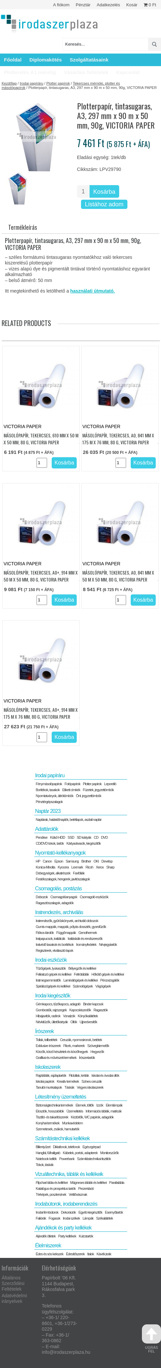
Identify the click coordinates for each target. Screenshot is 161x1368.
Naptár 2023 (47, 811)
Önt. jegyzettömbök (88, 796)
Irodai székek (71, 1218)
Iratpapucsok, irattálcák (50, 939)
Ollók (73, 1022)
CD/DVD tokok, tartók (50, 843)
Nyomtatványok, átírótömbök (54, 796)
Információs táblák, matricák (103, 1111)
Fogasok (54, 1218)
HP (38, 861)
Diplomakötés (45, 59)
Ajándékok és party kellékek (63, 1227)
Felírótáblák (81, 974)
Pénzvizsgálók (109, 980)
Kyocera (63, 867)
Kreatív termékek (68, 1081)
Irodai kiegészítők (52, 995)
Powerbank (66, 1159)
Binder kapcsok (93, 1004)
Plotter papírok (58, 83)
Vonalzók (69, 1016)
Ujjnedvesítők (88, 1022)
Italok (90, 1254)
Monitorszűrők (109, 1153)
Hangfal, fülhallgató (48, 1153)
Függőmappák (66, 933)
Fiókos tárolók (44, 933)
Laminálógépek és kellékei (80, 980)
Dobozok (41, 897)
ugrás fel (151, 1338)
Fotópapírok (72, 784)
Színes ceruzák (92, 1081)
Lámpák (88, 1218)
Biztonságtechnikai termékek (54, 1105)
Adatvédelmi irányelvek (14, 1298)
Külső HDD (57, 837)
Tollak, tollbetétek (46, 1040)
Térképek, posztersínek (51, 1194)
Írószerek (44, 1031)
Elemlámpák (114, 1105)
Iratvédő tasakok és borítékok (54, 944)
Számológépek (83, 986)
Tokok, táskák (44, 1165)
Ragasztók (101, 1010)
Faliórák (41, 1218)
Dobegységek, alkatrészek (53, 873)
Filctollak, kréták (79, 1075)
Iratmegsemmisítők (48, 980)
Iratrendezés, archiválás (59, 912)
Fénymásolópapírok (49, 784)
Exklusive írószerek (48, 1046)
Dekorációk (68, 1212)
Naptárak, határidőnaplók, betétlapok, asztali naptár (68, 820)
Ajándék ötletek (45, 1236)
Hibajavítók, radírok (48, 1016)
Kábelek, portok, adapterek (80, 1153)
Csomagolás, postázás (58, 888)
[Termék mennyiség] (83, 191)
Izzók (99, 1105)
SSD (70, 837)
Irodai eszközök (51, 960)
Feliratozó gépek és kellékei (53, 974)
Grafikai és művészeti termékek (56, 1058)
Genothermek (87, 933)
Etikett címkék (71, 790)
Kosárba (104, 191)
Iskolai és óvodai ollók (105, 1075)
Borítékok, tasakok (48, 790)
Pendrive (41, 837)
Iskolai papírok (45, 1081)
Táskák (69, 1087)
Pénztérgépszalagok (49, 802)
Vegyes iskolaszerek (90, 1087)
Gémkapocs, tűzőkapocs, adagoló (58, 1004)
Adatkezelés (108, 4)
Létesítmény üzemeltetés (60, 1097)
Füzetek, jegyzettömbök (98, 790)
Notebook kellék (46, 1159)
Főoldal (12, 59)
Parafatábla (116, 1183)
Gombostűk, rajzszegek (51, 1010)
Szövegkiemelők (98, 1046)
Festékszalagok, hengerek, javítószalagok (63, 879)
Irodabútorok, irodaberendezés (66, 1204)
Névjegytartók (108, 944)
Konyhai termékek (47, 1123)
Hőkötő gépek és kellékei (108, 974)
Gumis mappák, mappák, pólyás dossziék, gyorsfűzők (71, 927)
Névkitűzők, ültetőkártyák (51, 1022)
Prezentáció (86, 1188)
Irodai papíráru (31, 83)
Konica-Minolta (45, 867)
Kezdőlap (9, 83)
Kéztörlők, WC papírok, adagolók (92, 1117)
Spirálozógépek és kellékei (53, 986)
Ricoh (89, 867)
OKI (96, 861)
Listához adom (104, 204)
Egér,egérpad (91, 1147)
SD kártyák (84, 837)
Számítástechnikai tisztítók (94, 1159)
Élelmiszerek (48, 1245)
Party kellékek (67, 1236)
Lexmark (77, 867)
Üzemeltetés (75, 1111)
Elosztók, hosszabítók (50, 1111)
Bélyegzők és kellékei (82, 968)
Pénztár (83, 4)
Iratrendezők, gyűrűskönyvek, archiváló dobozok (67, 921)
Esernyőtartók (114, 1212)
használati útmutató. (92, 291)
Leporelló (110, 784)
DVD (104, 837)
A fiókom (61, 4)
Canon (47, 861)
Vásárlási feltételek (86, 72)
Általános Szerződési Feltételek (13, 1283)
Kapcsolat (128, 72)
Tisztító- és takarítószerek (52, 1117)
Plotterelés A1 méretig (30, 72)
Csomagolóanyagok (63, 897)
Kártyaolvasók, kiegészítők (84, 843)
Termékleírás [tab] (22, 227)
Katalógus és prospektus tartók (55, 1188)
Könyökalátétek (88, 1016)
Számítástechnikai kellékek (62, 1138)
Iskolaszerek (47, 1067)
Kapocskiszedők (80, 1010)
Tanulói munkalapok (49, 1087)
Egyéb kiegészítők (90, 1212)
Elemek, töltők (85, 1105)
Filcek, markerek (74, 1046)
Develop (106, 861)
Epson (58, 861)
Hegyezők (97, 1052)
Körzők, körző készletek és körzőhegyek (62, 1052)
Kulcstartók (86, 1236)
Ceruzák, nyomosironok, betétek (81, 1040)
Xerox (100, 867)
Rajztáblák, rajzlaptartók (51, 1075)
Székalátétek (104, 1218)
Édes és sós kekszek (49, 1254)
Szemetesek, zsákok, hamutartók (57, 1129)
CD (96, 837)
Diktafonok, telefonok (66, 1147)
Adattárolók (46, 829)
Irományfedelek (86, 944)
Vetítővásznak (78, 1194)
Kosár (131, 4)
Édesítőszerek (75, 1254)
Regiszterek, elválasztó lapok (54, 950)
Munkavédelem (72, 1123)
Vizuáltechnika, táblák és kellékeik (69, 1174)
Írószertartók (87, 1058)
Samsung (72, 861)
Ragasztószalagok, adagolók (54, 903)
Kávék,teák (103, 1254)
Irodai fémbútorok (47, 1212)
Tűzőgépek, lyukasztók (51, 968)
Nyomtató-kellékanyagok (60, 853)
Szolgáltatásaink (89, 59)
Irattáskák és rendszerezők (85, 939)
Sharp (110, 867)
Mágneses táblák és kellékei (88, 1183)
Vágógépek (103, 986)
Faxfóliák (79, 873)
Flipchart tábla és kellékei (51, 1183)
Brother (86, 861)
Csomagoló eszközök (94, 897)
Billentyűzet (43, 1147)
